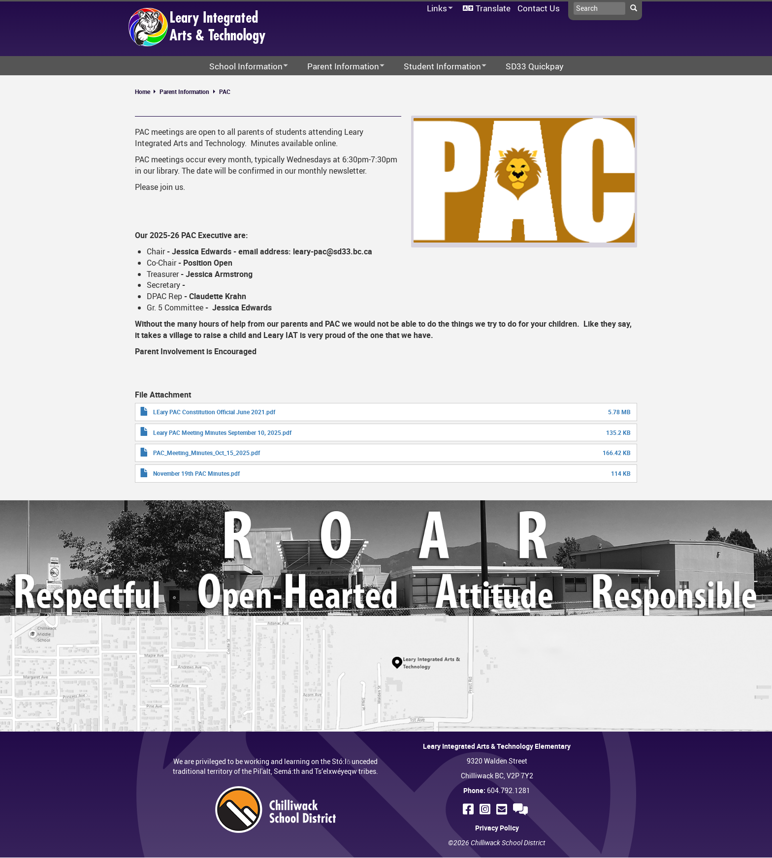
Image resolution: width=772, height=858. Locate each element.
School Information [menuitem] (242, 67)
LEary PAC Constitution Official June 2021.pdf (214, 412)
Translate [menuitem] (493, 8)
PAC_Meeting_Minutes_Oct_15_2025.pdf (206, 453)
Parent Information (184, 91)
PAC (224, 91)
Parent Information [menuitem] (339, 67)
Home (142, 91)
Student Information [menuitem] (438, 67)
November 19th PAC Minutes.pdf (196, 473)
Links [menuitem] (438, 8)
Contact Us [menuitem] (538, 8)
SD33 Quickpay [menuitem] (535, 66)
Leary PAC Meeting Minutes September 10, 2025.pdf (222, 432)
